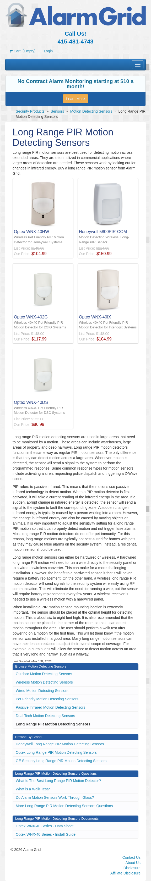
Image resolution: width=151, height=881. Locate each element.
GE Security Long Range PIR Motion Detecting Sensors (61, 761)
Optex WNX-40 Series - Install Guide (46, 834)
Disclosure (132, 868)
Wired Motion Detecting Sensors (42, 691)
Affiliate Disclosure (125, 873)
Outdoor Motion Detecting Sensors (44, 674)
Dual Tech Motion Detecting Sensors (45, 716)
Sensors (57, 111)
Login (48, 51)
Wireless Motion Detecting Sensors (44, 682)
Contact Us (131, 857)
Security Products (30, 111)
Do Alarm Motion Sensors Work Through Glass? (55, 797)
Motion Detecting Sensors (91, 111)
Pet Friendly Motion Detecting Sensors (47, 699)
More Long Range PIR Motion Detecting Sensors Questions (64, 806)
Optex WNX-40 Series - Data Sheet (44, 826)
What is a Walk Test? (33, 789)
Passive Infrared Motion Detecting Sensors (50, 707)
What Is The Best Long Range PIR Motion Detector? (58, 781)
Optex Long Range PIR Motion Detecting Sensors (56, 752)
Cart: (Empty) (22, 51)
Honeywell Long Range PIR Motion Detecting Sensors (60, 744)
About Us (133, 863)
